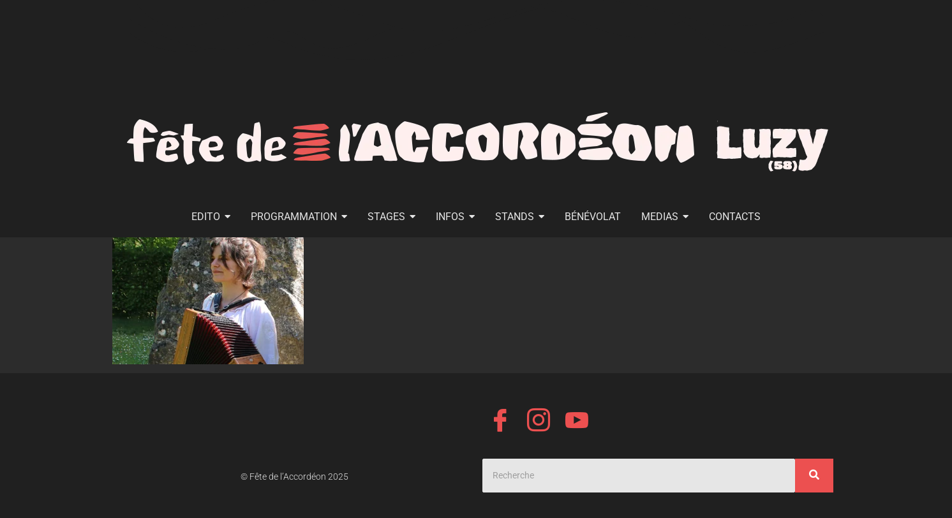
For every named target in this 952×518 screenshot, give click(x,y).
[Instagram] (538, 422)
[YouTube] (576, 422)
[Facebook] (500, 422)
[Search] (638, 475)
